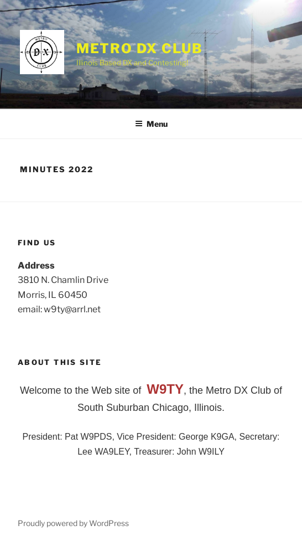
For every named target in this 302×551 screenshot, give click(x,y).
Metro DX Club (139, 48)
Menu (151, 123)
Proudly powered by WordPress (73, 523)
